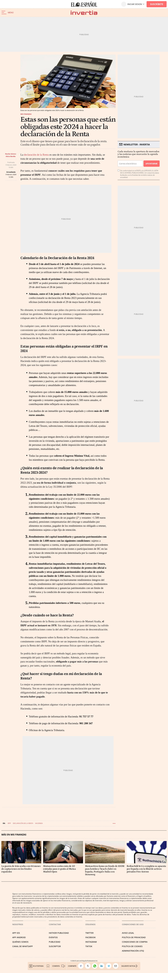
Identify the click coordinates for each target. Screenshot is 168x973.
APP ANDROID (19, 937)
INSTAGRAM (91, 941)
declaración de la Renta (36, 154)
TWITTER (89, 933)
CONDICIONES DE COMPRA (134, 941)
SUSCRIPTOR (55, 946)
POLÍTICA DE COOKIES (132, 946)
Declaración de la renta (23, 823)
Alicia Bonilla (11, 156)
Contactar (55, 924)
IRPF (9, 823)
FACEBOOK (90, 937)
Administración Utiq (133, 950)
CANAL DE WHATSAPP (22, 946)
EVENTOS (53, 937)
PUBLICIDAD (54, 941)
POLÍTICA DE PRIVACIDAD (134, 937)
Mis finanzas (26, 114)
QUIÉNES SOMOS (20, 941)
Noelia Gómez (10, 154)
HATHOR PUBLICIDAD (59, 933)
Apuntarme (151, 163)
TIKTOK (88, 946)
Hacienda (39, 823)
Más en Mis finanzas (13, 834)
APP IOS (16, 933)
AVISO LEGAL (128, 933)
